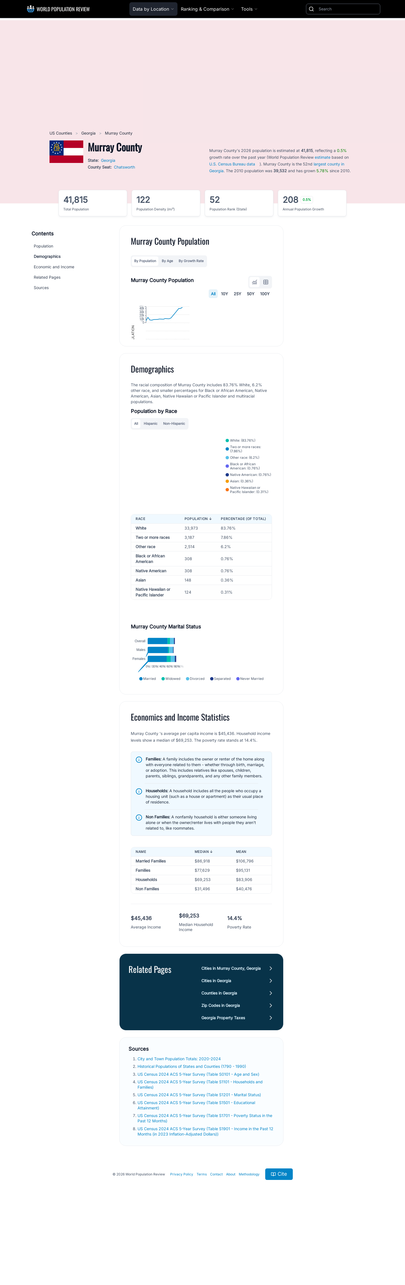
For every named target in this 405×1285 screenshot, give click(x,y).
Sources (41, 287)
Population (43, 246)
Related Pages (47, 277)
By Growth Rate (191, 261)
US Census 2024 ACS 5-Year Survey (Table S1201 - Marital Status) (200, 1163)
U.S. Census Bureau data (232, 164)
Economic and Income (54, 266)
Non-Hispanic (174, 481)
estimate (322, 157)
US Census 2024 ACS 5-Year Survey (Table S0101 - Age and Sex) (199, 1143)
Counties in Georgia (219, 1062)
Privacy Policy (181, 1243)
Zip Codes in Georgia (220, 1074)
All (213, 293)
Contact (216, 1243)
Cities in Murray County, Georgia (231, 1037)
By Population (145, 261)
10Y (224, 293)
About (230, 1243)
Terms (202, 1243)
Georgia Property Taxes (223, 1086)
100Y (265, 293)
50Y (251, 293)
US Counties (61, 133)
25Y (237, 293)
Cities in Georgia (216, 1049)
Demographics (47, 256)
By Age (167, 261)
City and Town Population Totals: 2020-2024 (180, 1127)
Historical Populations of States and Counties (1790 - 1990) (192, 1135)
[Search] (348, 9)
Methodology (249, 1243)
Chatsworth (124, 167)
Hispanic (151, 481)
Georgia (89, 133)
